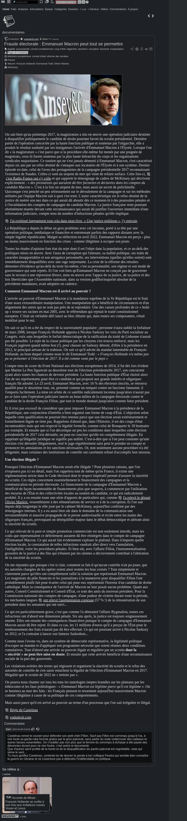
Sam (8, 729)
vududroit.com (31, 39)
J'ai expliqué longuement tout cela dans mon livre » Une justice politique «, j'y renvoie (73, 221)
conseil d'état (39, 56)
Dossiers (73, 9)
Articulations (37, 9)
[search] (25, 2)
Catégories (60, 9)
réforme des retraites (57, 56)
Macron (12, 63)
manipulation (117, 49)
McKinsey (13, 67)
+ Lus (83, 9)
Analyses (23, 9)
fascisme (104, 49)
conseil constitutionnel (41, 49)
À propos (133, 9)
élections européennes (19, 56)
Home (6, 9)
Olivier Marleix (61, 63)
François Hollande (25, 63)
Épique (49, 9)
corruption (94, 49)
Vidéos (104, 9)
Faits (13, 9)
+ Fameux (93, 9)
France (11, 60)
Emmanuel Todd (44, 63)
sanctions (83, 49)
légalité (11, 49)
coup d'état (60, 49)
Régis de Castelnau (18, 52)
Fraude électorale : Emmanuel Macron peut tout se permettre (63, 43)
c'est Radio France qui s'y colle (28, 178)
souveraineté (22, 49)
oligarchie (72, 49)
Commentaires (118, 9)
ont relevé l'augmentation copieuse (68, 600)
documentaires (13, 32)
